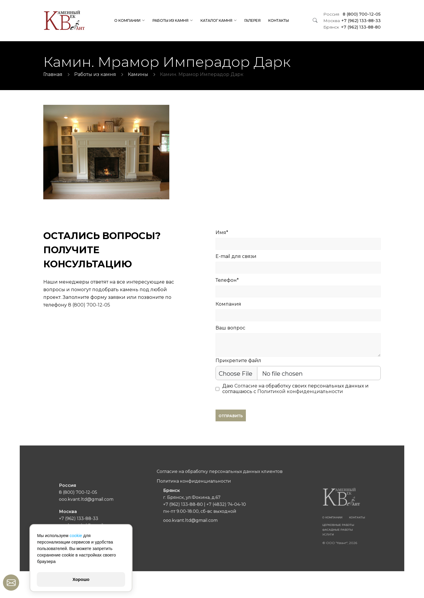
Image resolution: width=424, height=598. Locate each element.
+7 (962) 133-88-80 (352, 27)
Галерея (252, 20)
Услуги (294, 527)
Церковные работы (301, 520)
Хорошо (81, 579)
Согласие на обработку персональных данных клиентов (217, 482)
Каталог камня (216, 20)
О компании (127, 20)
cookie (75, 535)
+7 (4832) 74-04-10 (222, 505)
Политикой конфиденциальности (300, 391)
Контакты (278, 20)
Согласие (245, 386)
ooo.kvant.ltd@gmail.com (122, 501)
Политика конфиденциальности (199, 489)
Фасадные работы (301, 523)
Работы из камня (170, 20)
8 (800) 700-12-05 (352, 14)
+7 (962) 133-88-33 (352, 21)
